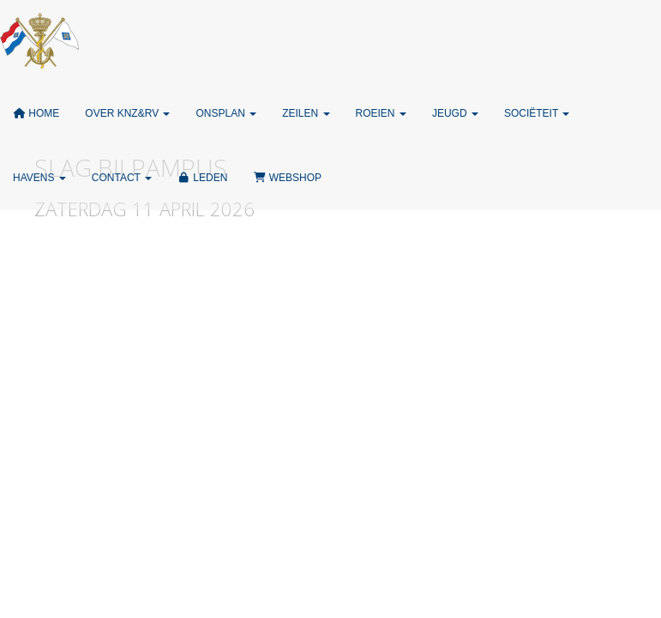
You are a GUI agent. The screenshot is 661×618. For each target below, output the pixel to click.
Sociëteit (536, 113)
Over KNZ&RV (127, 113)
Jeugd (455, 113)
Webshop (287, 178)
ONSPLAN (225, 113)
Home (36, 113)
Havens (39, 178)
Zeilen (305, 113)
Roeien (381, 113)
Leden (202, 178)
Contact (122, 178)
